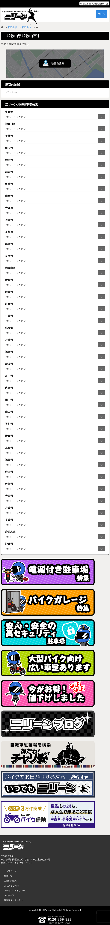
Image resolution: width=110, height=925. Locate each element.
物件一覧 (8, 876)
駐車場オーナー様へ (13, 900)
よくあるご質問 (11, 886)
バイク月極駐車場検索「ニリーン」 (17, 845)
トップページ (10, 871)
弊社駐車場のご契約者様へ (92, 3)
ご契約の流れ (10, 881)
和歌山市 (26, 27)
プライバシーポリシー (14, 890)
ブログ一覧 (9, 895)
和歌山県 (12, 27)
